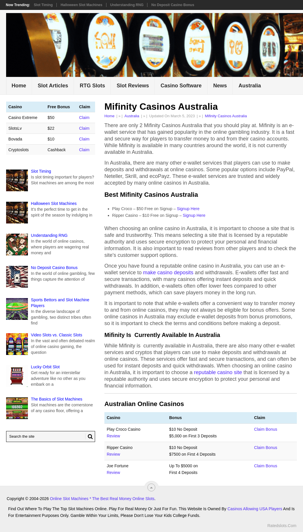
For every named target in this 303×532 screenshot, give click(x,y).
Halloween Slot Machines (81, 5)
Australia (249, 86)
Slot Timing (43, 5)
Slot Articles (53, 86)
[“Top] (151, 487)
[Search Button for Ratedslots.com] (89, 436)
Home (19, 86)
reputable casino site (218, 372)
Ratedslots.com (281, 525)
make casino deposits (168, 272)
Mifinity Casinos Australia (226, 116)
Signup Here (188, 208)
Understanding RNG (127, 5)
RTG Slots (92, 86)
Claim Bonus (265, 429)
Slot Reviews (133, 86)
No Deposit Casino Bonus (172, 5)
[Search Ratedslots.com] (50, 436)
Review (113, 436)
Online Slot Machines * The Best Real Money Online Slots (102, 498)
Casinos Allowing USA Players (254, 508)
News (220, 86)
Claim (84, 117)
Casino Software (181, 86)
